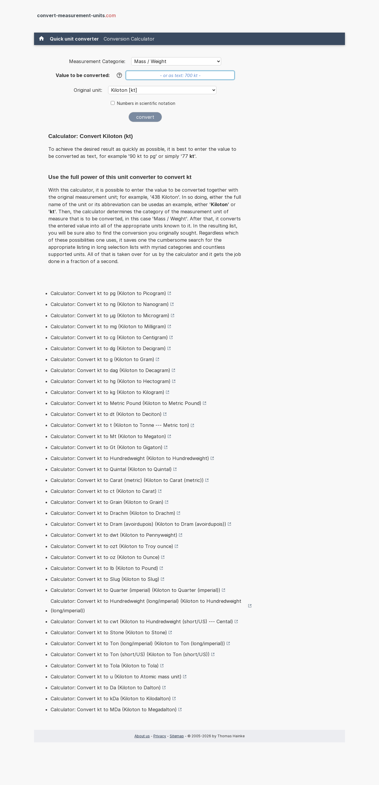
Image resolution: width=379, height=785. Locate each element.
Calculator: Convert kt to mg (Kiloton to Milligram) (108, 326)
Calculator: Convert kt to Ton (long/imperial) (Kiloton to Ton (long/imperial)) (138, 643)
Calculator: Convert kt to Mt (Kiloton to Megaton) (108, 436)
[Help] (119, 75)
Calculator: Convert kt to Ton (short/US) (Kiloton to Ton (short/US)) (130, 654)
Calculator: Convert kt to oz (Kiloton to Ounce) (105, 557)
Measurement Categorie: (97, 61)
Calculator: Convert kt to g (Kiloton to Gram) (102, 359)
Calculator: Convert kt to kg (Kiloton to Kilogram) (107, 392)
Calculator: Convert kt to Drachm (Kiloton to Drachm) (113, 513)
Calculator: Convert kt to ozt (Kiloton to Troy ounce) (112, 546)
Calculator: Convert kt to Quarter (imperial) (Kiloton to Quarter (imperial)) (135, 590)
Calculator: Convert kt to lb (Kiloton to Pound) (104, 568)
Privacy (159, 736)
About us (142, 736)
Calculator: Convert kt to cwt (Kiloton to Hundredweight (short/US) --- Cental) (142, 621)
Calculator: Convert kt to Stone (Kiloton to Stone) (109, 632)
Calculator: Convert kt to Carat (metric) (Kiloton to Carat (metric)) (127, 480)
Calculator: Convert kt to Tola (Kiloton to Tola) (105, 666)
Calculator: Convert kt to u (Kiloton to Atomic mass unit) (116, 677)
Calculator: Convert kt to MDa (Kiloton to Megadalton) (114, 709)
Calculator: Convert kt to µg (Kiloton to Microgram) (110, 315)
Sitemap (177, 736)
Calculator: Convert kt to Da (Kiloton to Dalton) (106, 688)
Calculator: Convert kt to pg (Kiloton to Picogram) (108, 293)
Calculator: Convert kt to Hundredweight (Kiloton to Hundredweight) (130, 458)
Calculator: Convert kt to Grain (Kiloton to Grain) (107, 502)
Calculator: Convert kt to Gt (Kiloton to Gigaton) (107, 447)
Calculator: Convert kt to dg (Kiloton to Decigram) (108, 348)
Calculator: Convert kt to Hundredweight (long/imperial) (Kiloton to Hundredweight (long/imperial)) (146, 605)
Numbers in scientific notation (146, 103)
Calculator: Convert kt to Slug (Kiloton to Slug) (105, 579)
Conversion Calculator (129, 39)
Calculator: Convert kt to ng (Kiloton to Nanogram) (110, 304)
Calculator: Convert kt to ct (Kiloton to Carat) (104, 491)
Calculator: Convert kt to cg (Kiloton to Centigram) (109, 337)
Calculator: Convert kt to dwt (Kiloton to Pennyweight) (114, 535)
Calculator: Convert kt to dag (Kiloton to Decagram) (110, 370)
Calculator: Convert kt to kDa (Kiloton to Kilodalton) (111, 698)
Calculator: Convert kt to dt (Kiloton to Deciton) (106, 414)
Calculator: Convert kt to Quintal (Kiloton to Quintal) (111, 469)
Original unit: (89, 90)
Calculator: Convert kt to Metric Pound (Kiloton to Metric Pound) (126, 403)
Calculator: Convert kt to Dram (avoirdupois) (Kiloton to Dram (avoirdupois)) (138, 524)
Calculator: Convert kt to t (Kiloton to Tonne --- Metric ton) (120, 425)
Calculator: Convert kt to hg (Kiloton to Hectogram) (111, 381)
